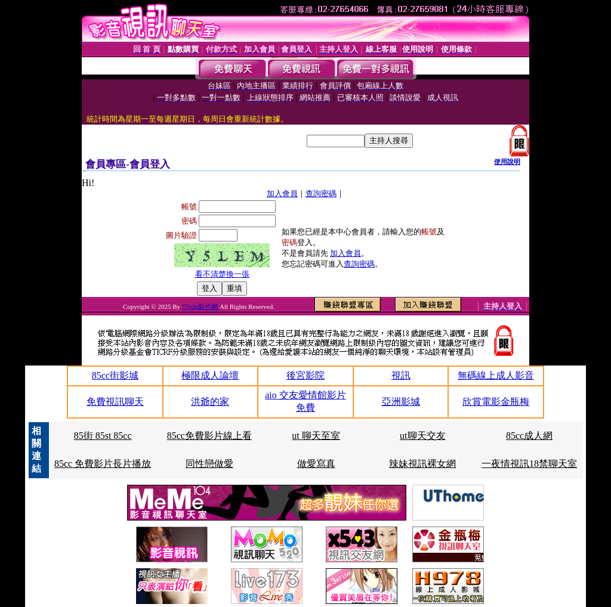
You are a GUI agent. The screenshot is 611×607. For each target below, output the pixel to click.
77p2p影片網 (201, 306)
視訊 (401, 375)
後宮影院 (305, 375)
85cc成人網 (529, 436)
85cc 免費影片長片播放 (102, 464)
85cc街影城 (115, 375)
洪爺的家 (210, 402)
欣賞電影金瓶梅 (495, 402)
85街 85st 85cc (103, 436)
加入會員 (282, 193)
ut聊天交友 (422, 436)
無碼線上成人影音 (496, 375)
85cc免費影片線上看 (209, 436)
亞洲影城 (401, 402)
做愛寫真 (316, 464)
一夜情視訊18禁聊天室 (529, 464)
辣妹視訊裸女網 (422, 464)
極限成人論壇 (210, 375)
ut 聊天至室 (316, 436)
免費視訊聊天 (115, 402)
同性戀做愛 (209, 464)
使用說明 (507, 161)
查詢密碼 (321, 193)
